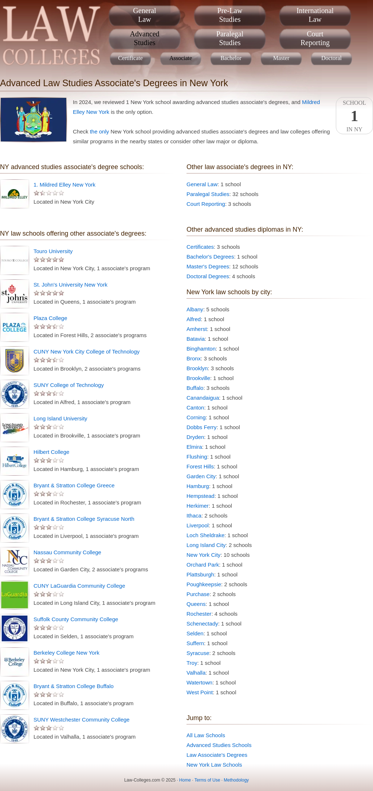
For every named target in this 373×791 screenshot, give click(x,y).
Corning (196, 417)
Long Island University (60, 418)
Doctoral (331, 58)
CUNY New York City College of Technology (87, 351)
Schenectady (202, 623)
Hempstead (200, 496)
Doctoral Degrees (207, 276)
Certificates (200, 247)
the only (99, 131)
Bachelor (231, 58)
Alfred (193, 319)
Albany (194, 309)
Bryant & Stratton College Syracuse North (84, 519)
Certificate (130, 58)
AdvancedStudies (144, 38)
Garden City (201, 476)
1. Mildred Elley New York (64, 184)
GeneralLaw (144, 15)
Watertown (199, 682)
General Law (201, 184)
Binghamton (201, 348)
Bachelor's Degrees (210, 256)
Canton (195, 407)
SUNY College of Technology (69, 385)
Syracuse (197, 653)
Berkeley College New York (66, 653)
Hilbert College (51, 452)
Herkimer (197, 506)
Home (185, 780)
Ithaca (193, 515)
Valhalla (195, 673)
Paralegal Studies (207, 194)
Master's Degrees (207, 266)
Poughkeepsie (203, 584)
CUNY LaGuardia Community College (79, 586)
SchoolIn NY (354, 116)
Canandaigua (202, 398)
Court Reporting (205, 204)
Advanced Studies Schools (218, 745)
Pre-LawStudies (230, 15)
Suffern (195, 643)
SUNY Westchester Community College (82, 719)
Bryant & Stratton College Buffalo (74, 686)
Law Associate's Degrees (216, 755)
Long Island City (206, 545)
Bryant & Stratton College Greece (74, 485)
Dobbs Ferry (201, 427)
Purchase (197, 594)
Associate (180, 58)
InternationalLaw (315, 15)
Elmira (194, 447)
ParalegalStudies (229, 38)
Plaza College (50, 318)
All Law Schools (205, 735)
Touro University (53, 251)
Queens (196, 604)
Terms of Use (207, 780)
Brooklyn (197, 368)
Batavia (195, 339)
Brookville (198, 378)
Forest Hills (200, 466)
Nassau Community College (67, 552)
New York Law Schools (214, 765)
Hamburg (197, 486)
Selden (195, 633)
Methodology (236, 780)
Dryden (195, 437)
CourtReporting (315, 38)
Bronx (193, 358)
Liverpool (197, 525)
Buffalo (194, 388)
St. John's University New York (70, 284)
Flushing (196, 457)
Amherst (196, 329)
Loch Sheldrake (205, 535)
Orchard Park (202, 565)
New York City (203, 555)
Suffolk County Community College (76, 619)
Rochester (198, 614)
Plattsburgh (200, 574)
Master (281, 58)
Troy (191, 663)
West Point (199, 692)
